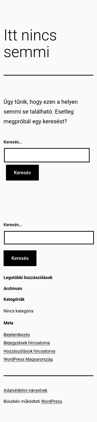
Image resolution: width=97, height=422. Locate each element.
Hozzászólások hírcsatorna (29, 351)
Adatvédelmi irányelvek (25, 390)
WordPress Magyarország (28, 359)
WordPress (51, 401)
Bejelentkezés (17, 334)
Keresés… (13, 141)
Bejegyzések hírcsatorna (27, 342)
